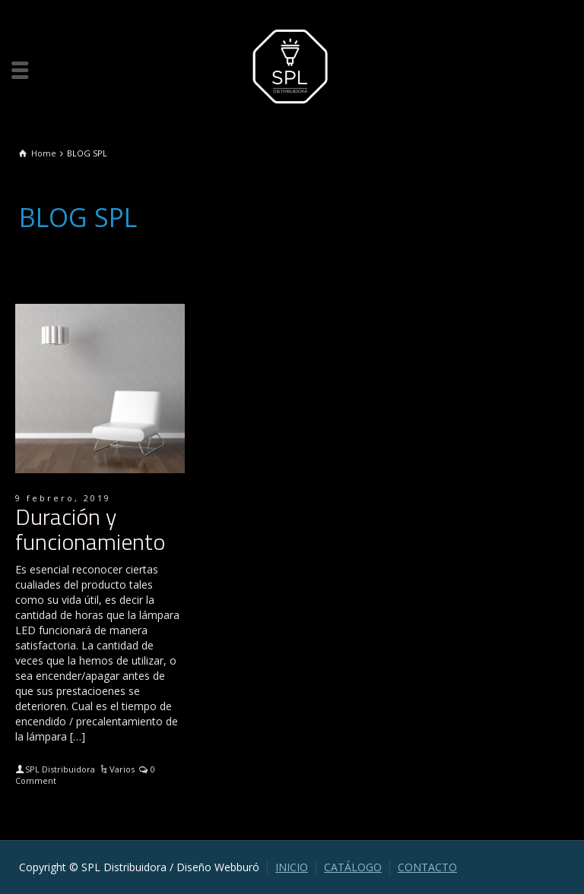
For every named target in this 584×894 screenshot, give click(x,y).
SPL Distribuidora (60, 769)
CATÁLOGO (353, 867)
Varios (122, 769)
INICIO (291, 867)
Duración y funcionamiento (90, 529)
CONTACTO (427, 867)
